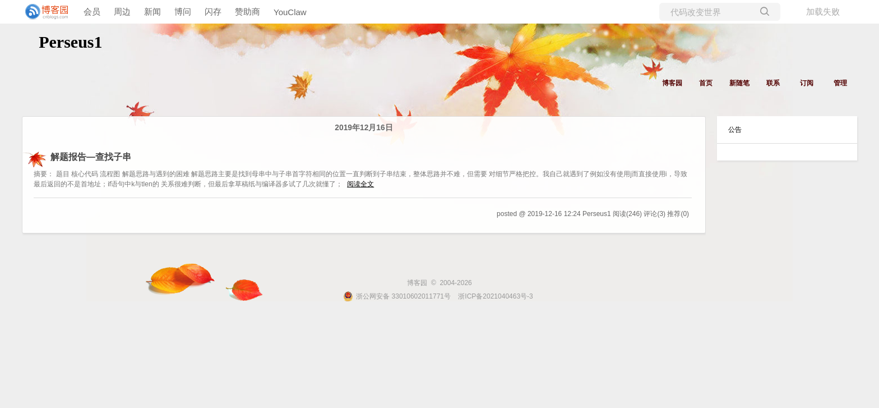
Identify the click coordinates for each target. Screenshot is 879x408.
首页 (706, 83)
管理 (840, 83)
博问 (182, 11)
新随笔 (739, 83)
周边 (122, 11)
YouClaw (290, 12)
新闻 (152, 11)
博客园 (672, 83)
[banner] (44, 12)
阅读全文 (360, 184)
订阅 (806, 83)
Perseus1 (70, 42)
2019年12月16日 (363, 127)
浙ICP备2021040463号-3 (495, 296)
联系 (773, 83)
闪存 (213, 11)
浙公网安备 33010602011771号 (397, 296)
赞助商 (247, 11)
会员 (92, 11)
